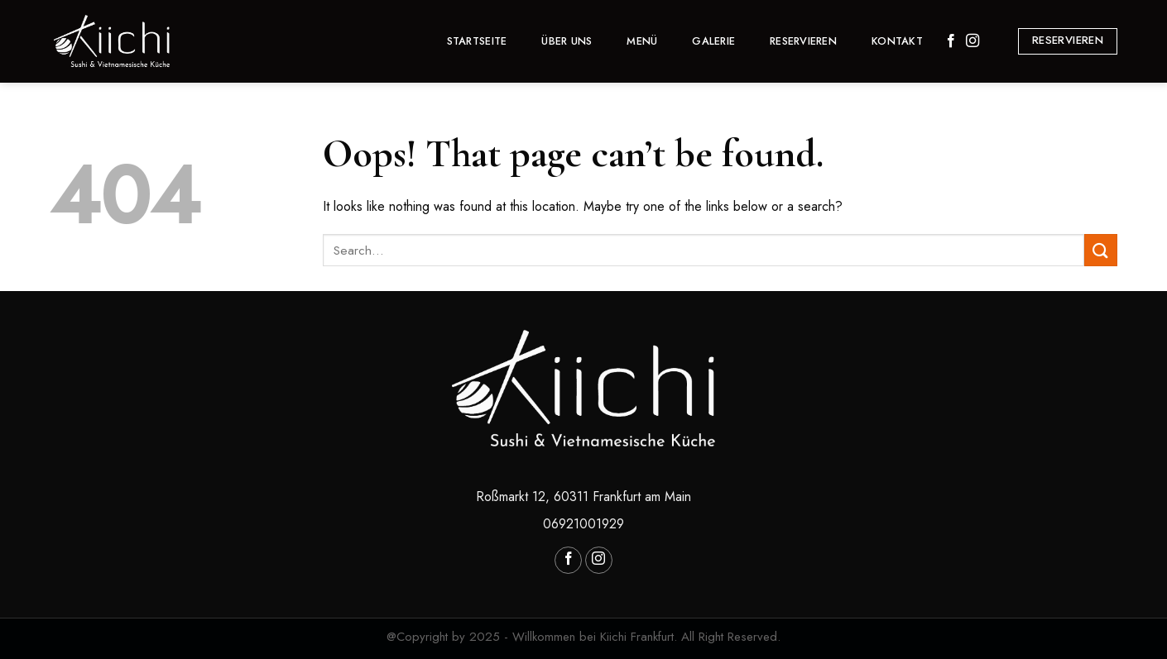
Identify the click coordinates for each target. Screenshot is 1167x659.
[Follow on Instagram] (972, 41)
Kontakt (897, 41)
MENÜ (642, 41)
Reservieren (803, 41)
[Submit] (1100, 250)
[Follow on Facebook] (951, 41)
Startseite (477, 41)
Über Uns (566, 41)
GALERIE (713, 41)
